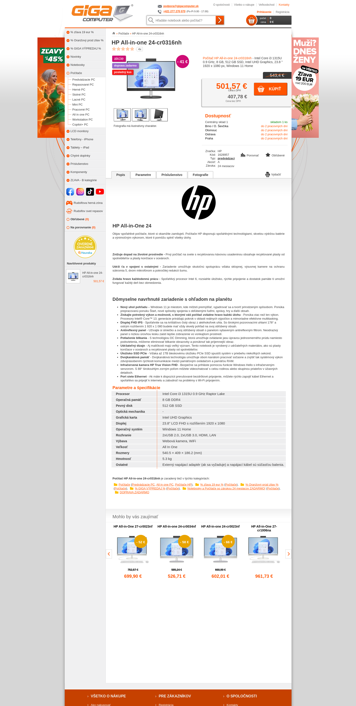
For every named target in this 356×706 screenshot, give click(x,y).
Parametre (143, 175)
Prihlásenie (264, 12)
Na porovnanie (81, 228)
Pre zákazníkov (175, 696)
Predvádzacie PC (143, 484)
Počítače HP (183, 484)
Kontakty (284, 4)
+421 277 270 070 (174, 11)
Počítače (124, 484)
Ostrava (210, 134)
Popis (120, 175)
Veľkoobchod (266, 4)
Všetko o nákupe (244, 4)
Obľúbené (78, 219)
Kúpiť (275, 89)
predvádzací (226, 158)
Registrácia (282, 12)
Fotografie (200, 175)
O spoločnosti (221, 4)
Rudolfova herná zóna (88, 203)
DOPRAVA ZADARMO (134, 492)
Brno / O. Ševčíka (216, 126)
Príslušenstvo (171, 175)
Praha (209, 138)
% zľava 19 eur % (211, 484)
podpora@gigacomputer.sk (181, 6)
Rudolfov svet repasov (88, 211)
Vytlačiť (273, 174)
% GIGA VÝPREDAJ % (150, 488)
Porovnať (250, 155)
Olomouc (211, 130)
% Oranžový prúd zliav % (261, 484)
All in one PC (164, 484)
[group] (133, 552)
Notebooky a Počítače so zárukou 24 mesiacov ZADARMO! (226, 488)
